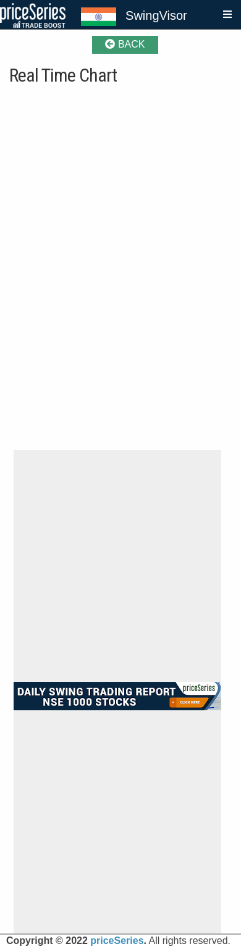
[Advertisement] (121, 566)
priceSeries (116, 940)
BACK (125, 44)
